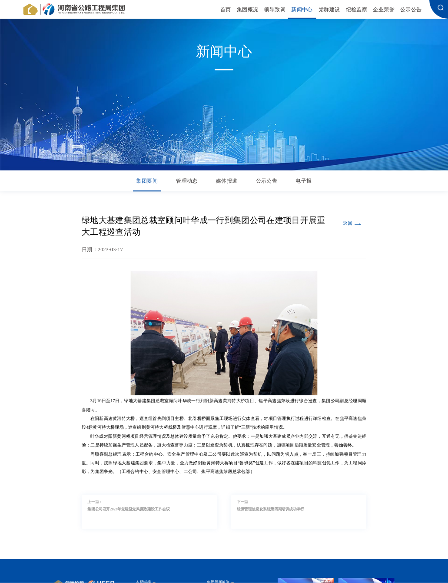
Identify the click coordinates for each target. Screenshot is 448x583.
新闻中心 (302, 9)
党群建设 (329, 9)
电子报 (303, 181)
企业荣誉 (384, 9)
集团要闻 (147, 181)
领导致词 (274, 9)
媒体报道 (227, 181)
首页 (225, 9)
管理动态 (187, 181)
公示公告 (411, 9)
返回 (347, 223)
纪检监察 (357, 9)
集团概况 (248, 9)
